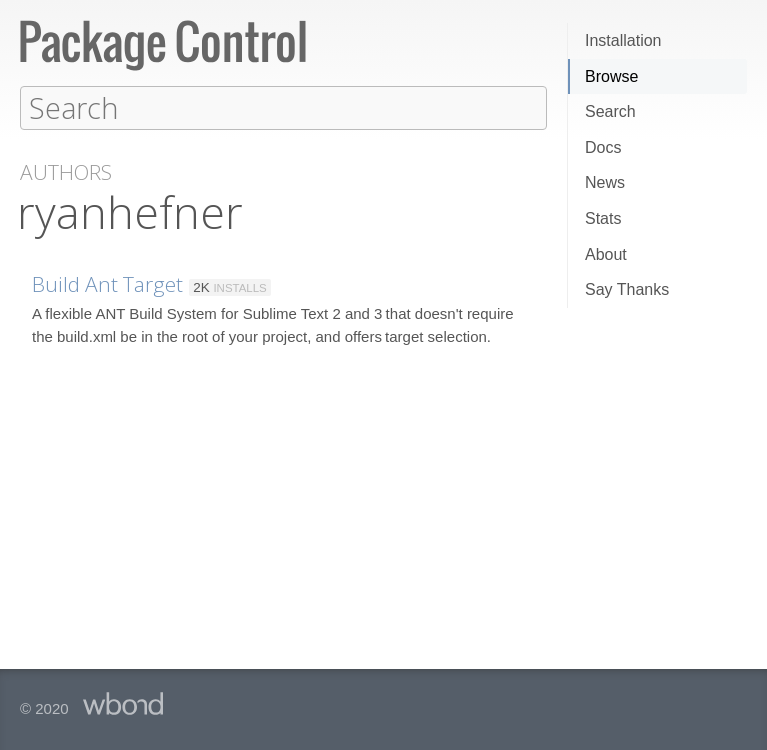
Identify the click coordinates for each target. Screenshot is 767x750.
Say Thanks (627, 289)
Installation (623, 40)
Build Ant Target (107, 283)
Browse (611, 76)
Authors (66, 171)
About (606, 254)
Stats (603, 218)
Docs (603, 147)
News (605, 182)
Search (610, 111)
